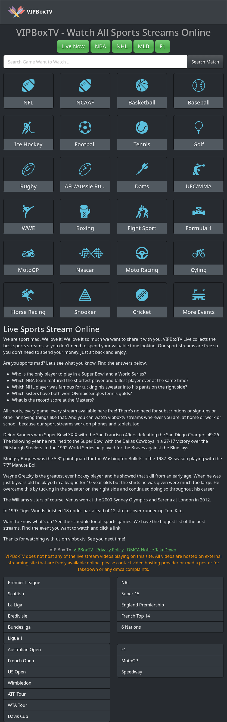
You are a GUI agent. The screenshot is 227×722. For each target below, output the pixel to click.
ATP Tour (17, 694)
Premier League (24, 583)
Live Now (73, 46)
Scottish (16, 594)
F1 (163, 46)
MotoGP (130, 661)
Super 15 (131, 594)
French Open (21, 661)
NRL (126, 583)
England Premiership (143, 605)
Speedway (132, 672)
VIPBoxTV (30, 12)
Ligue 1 (15, 638)
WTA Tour (17, 705)
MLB (143, 46)
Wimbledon (19, 683)
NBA (100, 46)
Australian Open (24, 650)
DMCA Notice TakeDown (151, 550)
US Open (17, 672)
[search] (95, 62)
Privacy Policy (110, 550)
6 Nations (131, 627)
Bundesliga (19, 627)
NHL (122, 46)
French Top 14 (136, 616)
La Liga (15, 605)
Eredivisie (17, 616)
